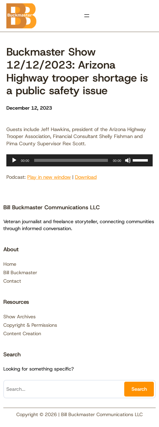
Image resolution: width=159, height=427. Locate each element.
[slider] (71, 160)
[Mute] (128, 160)
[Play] (14, 160)
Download (86, 177)
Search (139, 389)
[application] (79, 160)
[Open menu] (86, 15)
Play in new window (49, 177)
